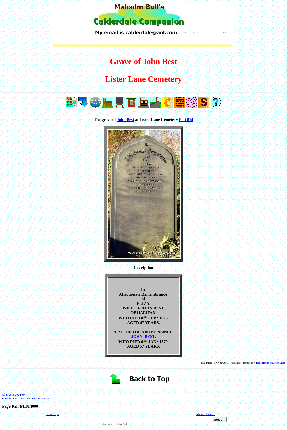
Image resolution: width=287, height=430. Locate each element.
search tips (52, 414)
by (120, 424)
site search (108, 424)
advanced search (205, 414)
